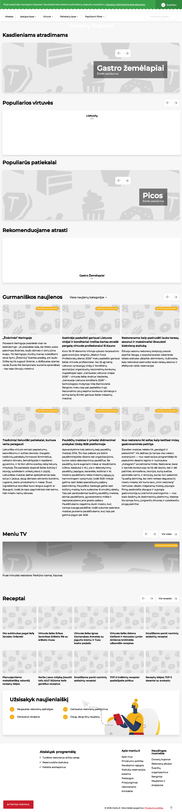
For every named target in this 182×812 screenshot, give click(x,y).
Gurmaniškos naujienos (32, 297)
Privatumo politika (132, 761)
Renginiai (156, 776)
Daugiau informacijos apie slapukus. (125, 4)
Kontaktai (127, 791)
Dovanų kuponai (160, 759)
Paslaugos (127, 778)
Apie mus (127, 756)
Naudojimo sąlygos (133, 765)
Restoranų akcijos (161, 763)
